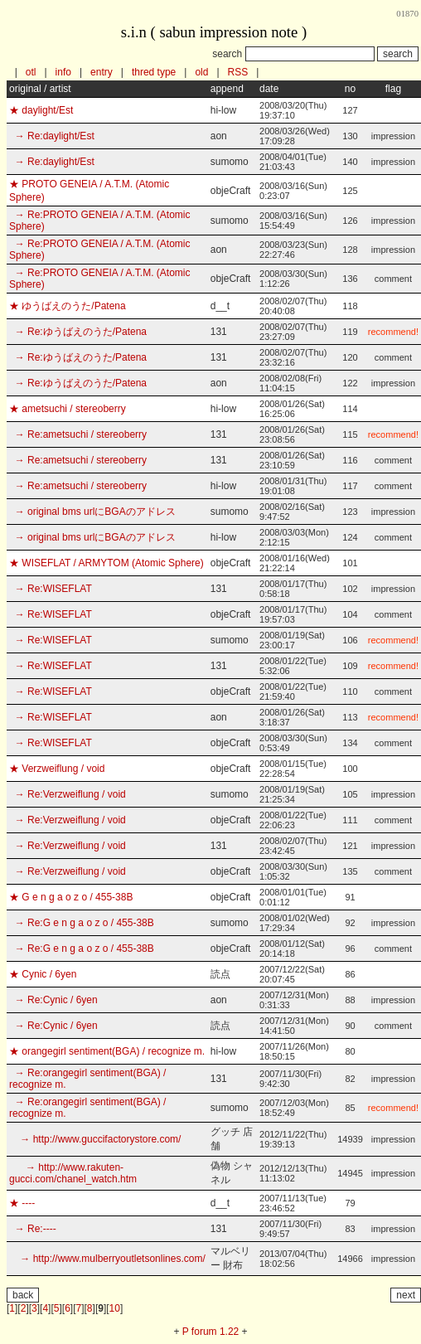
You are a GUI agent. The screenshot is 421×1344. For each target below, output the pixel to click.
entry (101, 72)
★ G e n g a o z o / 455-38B (71, 897)
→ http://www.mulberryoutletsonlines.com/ (107, 1258)
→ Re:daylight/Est (51, 136)
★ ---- (22, 1203)
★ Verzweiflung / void (56, 768)
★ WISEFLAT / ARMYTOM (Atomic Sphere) (106, 563)
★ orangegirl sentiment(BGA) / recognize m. (107, 1051)
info (63, 72)
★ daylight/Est (41, 110)
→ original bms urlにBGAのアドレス (92, 511)
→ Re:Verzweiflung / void (67, 794)
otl (31, 72)
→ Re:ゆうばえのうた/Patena (78, 331)
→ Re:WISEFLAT (50, 588)
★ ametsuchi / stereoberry (67, 409)
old (201, 72)
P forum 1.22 (210, 1331)
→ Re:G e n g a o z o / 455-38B (81, 923)
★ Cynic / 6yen (42, 974)
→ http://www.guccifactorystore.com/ (95, 1139)
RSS (238, 72)
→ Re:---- (32, 1229)
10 (114, 1308)
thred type (154, 72)
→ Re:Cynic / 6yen (53, 1000)
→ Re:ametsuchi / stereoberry (78, 434)
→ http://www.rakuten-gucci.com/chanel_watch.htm (73, 1173)
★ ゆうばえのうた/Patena (67, 306)
